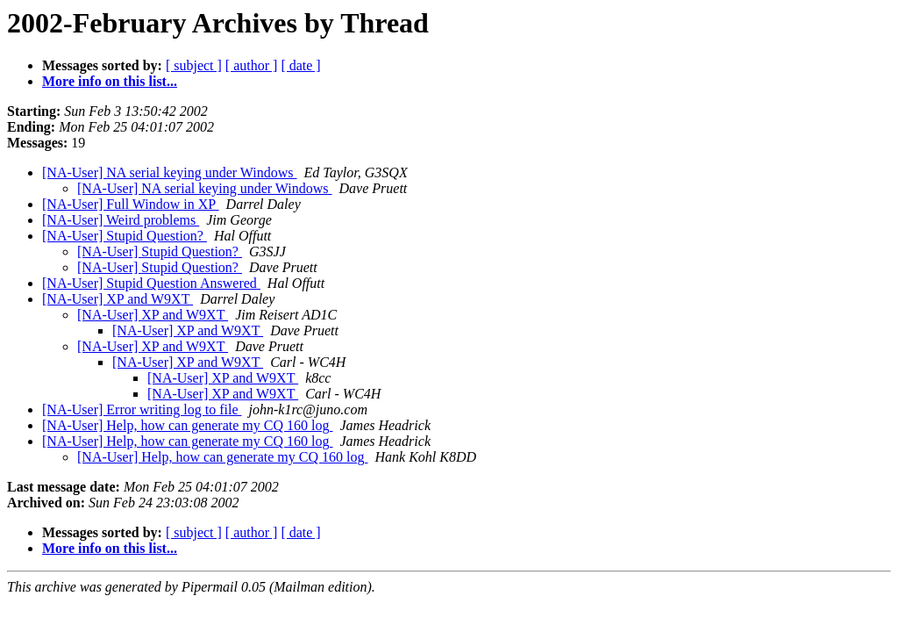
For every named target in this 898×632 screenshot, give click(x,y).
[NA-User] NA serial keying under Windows (169, 172)
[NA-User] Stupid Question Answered (151, 283)
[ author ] (251, 65)
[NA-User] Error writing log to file (142, 409)
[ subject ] (194, 65)
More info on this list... (109, 81)
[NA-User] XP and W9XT (117, 298)
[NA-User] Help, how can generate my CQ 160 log (187, 425)
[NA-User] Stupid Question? (124, 235)
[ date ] (300, 65)
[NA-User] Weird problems (120, 219)
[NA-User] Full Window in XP (130, 204)
